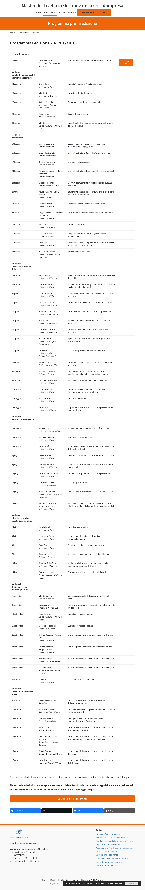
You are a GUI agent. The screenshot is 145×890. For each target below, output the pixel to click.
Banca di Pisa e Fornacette (108, 833)
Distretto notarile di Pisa (107, 865)
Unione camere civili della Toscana (112, 858)
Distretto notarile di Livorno (109, 861)
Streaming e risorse (126, 62)
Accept (131, 883)
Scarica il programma (72, 799)
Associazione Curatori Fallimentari (112, 837)
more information (115, 883)
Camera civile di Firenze (107, 854)
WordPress (57, 884)
